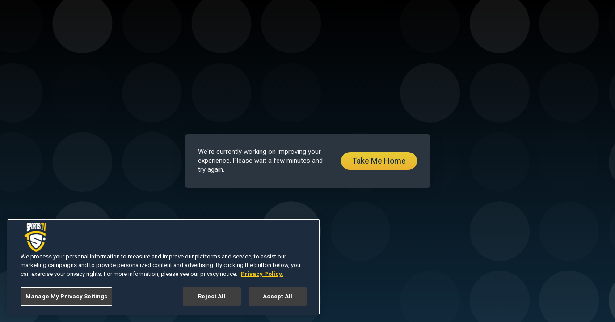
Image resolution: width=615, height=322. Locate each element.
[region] (163, 267)
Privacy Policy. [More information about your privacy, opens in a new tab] (262, 274)
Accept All (277, 296)
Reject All (211, 296)
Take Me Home (379, 160)
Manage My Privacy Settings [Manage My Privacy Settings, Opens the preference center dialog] (66, 296)
